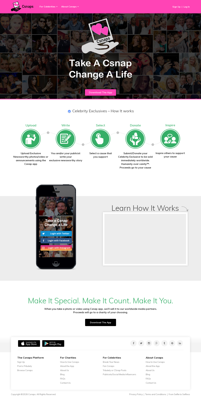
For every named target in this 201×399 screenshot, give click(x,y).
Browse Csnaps (25, 370)
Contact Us (65, 383)
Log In (187, 6)
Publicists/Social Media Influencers (119, 374)
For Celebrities (47, 6)
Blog (62, 374)
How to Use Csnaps (69, 362)
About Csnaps (68, 6)
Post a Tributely (24, 366)
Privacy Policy (136, 394)
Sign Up (176, 6)
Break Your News (111, 362)
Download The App (100, 92)
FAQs (62, 378)
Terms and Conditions (155, 394)
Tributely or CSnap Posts (114, 370)
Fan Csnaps (108, 366)
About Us (64, 370)
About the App (67, 366)
